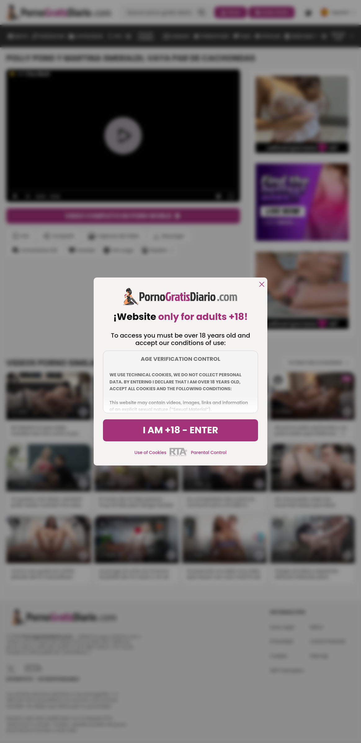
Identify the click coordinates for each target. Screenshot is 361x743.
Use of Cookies (151, 452)
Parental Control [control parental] (208, 452)
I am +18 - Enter (180, 430)
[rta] (178, 455)
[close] (261, 285)
